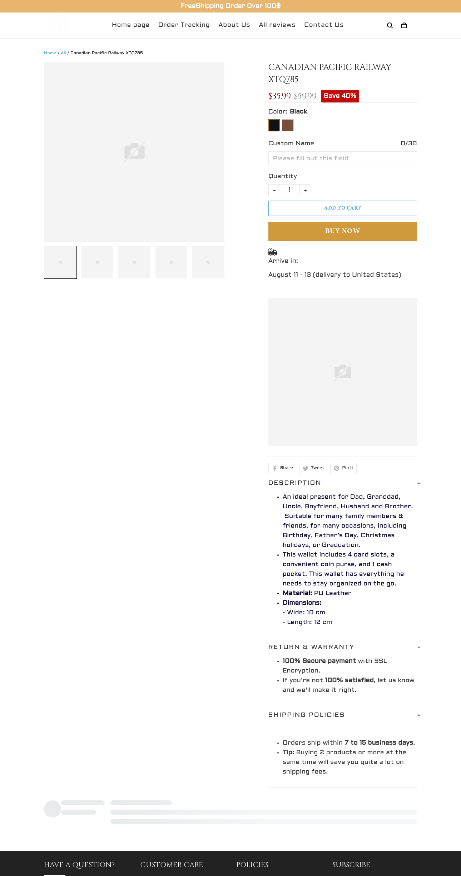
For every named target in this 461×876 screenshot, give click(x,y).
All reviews (277, 25)
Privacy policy (258, 844)
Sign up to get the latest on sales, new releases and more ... (373, 841)
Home (50, 53)
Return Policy (162, 844)
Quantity (282, 176)
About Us (234, 25)
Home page (131, 25)
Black (298, 112)
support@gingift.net (78, 859)
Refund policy (258, 831)
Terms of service (263, 871)
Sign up (398, 865)
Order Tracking (184, 25)
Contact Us (323, 25)
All (63, 53)
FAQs (148, 858)
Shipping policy (260, 858)
